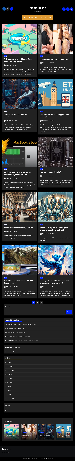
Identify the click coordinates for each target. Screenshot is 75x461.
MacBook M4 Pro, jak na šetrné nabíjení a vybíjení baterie (21, 340)
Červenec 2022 (9, 399)
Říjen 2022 (8, 391)
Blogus (42, 458)
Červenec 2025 (9, 371)
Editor (7, 65)
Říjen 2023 (8, 387)
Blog (24, 17)
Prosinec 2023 (9, 383)
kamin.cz (37, 8)
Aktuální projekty (33, 17)
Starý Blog (48, 17)
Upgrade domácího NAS (50, 172)
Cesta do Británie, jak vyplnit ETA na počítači (18, 336)
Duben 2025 (8, 375)
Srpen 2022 (8, 395)
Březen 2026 (8, 363)
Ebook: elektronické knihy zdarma (18, 228)
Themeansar (49, 458)
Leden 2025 (8, 379)
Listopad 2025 (9, 367)
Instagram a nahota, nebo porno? (54, 59)
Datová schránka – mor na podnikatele (16, 332)
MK (42, 17)
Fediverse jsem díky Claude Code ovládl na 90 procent (20, 324)
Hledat (7, 307)
